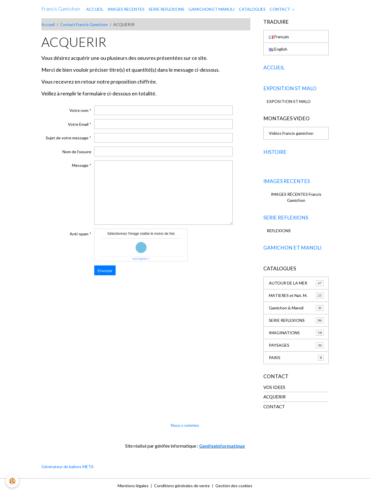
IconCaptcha (139, 258)
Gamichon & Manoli (296, 308)
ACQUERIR (274, 396)
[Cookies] (12, 481)
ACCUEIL (94, 9)
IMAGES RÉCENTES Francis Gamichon (296, 197)
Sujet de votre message (67, 137)
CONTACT (280, 9)
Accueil (48, 24)
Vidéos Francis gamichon (291, 133)
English (278, 49)
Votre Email (78, 124)
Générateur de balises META (67, 466)
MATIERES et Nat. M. (296, 295)
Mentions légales (133, 485)
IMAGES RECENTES (126, 9)
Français (279, 36)
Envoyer (105, 270)
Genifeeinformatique (222, 445)
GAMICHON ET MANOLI (211, 9)
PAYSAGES (296, 345)
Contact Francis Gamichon (84, 24)
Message (80, 165)
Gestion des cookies (233, 485)
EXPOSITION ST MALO (289, 101)
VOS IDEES (274, 387)
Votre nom (78, 110)
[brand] (60, 9)
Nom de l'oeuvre (76, 151)
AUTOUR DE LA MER (296, 283)
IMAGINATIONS (296, 333)
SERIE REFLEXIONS (166, 9)
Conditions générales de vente (182, 485)
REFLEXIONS (279, 230)
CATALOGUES (252, 9)
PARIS (296, 358)
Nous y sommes (185, 425)
